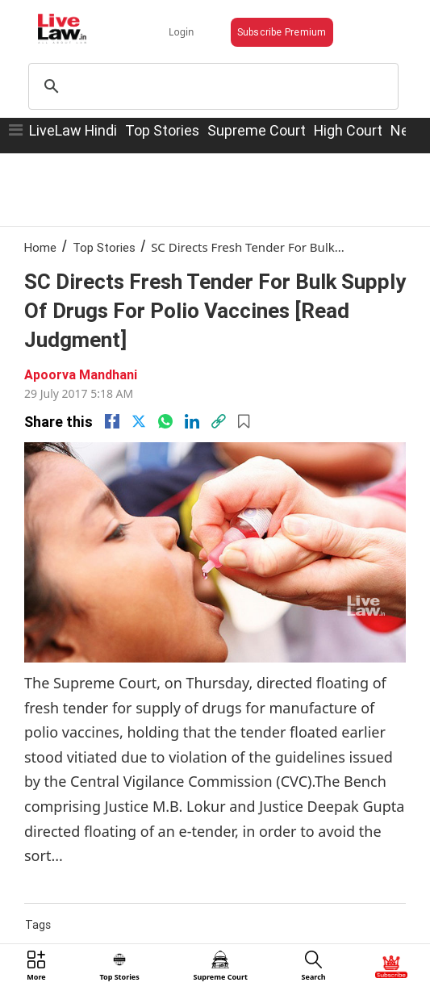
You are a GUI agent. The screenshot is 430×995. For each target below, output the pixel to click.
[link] (218, 421)
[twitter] (139, 421)
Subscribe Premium (282, 32)
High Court (348, 130)
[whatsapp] (165, 421)
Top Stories (162, 130)
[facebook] (112, 421)
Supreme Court (256, 130)
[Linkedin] (192, 421)
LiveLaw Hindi (73, 130)
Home (40, 247)
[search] (211, 86)
